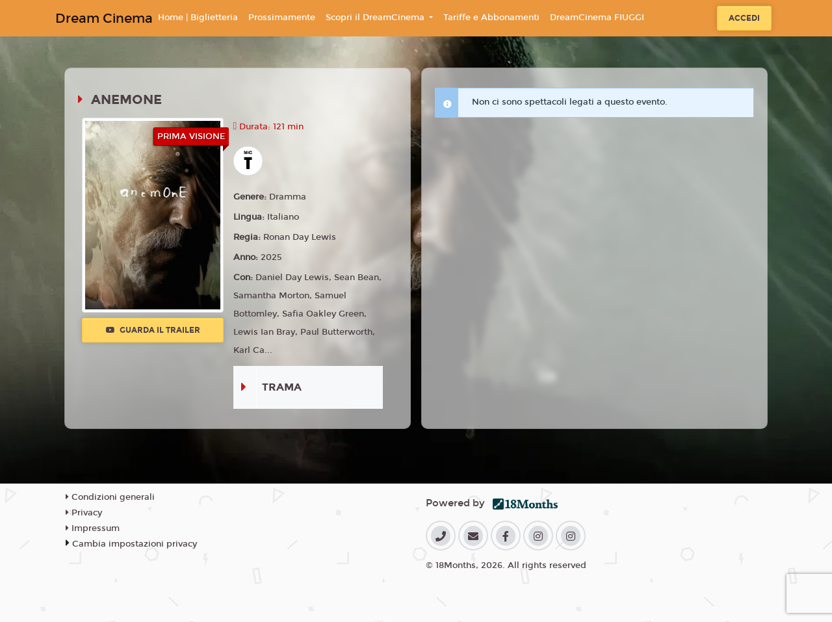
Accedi (744, 18)
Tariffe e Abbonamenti (491, 17)
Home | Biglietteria (198, 17)
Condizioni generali (110, 497)
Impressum (93, 528)
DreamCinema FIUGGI (597, 17)
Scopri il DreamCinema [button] (376, 17)
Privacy (84, 513)
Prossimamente (281, 17)
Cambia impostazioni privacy (134, 544)
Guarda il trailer (153, 330)
